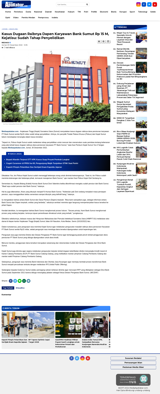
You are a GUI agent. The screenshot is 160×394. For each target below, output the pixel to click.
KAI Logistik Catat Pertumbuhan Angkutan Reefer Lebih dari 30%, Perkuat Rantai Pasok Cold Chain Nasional (129, 153)
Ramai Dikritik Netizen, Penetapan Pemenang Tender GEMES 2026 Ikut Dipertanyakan (126, 53)
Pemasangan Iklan (133, 363)
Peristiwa (18, 12)
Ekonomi (104, 12)
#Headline (20, 288)
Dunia (28, 12)
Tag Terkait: (8, 288)
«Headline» (13, 29)
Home (8, 12)
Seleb (153, 12)
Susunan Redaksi (133, 358)
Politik (94, 12)
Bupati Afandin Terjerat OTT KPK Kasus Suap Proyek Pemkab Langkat (37, 160)
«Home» (5, 29)
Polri (86, 12)
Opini (7, 18)
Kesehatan (60, 12)
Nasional (38, 12)
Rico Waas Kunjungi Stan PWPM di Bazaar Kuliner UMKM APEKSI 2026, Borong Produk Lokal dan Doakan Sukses (128, 137)
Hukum (71, 12)
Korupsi (123, 12)
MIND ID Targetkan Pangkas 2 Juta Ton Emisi (126, 120)
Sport (132, 12)
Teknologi (142, 12)
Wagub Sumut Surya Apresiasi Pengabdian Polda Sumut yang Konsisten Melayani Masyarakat (125, 108)
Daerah (48, 12)
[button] (108, 41)
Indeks (55, 18)
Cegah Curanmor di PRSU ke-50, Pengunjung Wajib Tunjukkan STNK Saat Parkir (42, 163)
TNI (79, 12)
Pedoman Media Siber (133, 367)
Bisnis (113, 12)
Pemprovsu (43, 18)
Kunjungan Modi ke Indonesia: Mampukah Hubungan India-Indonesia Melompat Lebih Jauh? (127, 169)
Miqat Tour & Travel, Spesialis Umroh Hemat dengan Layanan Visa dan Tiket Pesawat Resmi (126, 38)
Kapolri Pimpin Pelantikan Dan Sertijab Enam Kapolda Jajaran (34, 167)
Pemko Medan (28, 18)
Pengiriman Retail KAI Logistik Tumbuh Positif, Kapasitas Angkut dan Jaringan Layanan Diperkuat (125, 185)
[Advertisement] (130, 211)
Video (16, 18)
